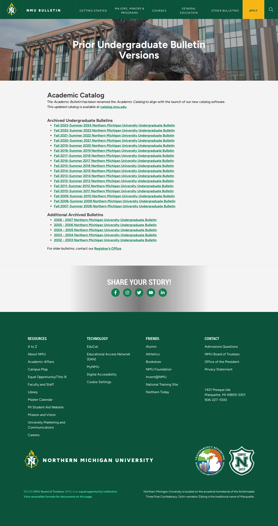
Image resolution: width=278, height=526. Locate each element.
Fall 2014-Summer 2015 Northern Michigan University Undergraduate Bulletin (114, 171)
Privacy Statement (218, 369)
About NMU (37, 354)
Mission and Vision (42, 415)
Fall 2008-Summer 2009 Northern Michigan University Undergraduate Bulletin (114, 201)
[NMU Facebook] (115, 292)
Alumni (151, 347)
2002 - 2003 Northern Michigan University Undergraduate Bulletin (105, 240)
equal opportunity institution (98, 491)
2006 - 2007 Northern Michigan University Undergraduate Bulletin (105, 220)
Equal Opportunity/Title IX (47, 377)
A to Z (32, 347)
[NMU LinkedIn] (162, 292)
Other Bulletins (225, 10)
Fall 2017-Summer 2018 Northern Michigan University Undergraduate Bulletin (114, 156)
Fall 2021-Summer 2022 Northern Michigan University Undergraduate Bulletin (114, 135)
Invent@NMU (156, 377)
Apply (253, 10)
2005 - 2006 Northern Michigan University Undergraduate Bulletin (105, 225)
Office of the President (222, 362)
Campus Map (38, 369)
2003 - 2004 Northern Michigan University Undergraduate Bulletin (105, 235)
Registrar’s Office (107, 248)
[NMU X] (139, 292)
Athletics (153, 354)
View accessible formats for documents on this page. (58, 496)
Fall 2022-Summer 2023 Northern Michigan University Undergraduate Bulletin (114, 130)
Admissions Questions (221, 347)
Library (33, 392)
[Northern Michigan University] (11, 9)
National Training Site (162, 384)
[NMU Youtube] (151, 292)
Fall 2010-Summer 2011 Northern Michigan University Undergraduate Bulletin (114, 191)
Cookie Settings (99, 382)
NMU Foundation (159, 369)
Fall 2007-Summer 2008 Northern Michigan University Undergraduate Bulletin (114, 206)
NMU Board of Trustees (222, 354)
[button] (271, 9)
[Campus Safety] (241, 460)
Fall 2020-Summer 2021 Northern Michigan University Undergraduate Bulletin (114, 140)
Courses (159, 10)
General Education (189, 10)
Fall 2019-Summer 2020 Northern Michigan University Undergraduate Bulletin (114, 146)
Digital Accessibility (102, 374)
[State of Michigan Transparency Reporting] (210, 460)
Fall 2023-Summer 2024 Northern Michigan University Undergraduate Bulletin (114, 125)
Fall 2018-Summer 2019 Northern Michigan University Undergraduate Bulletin (114, 151)
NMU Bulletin (44, 10)
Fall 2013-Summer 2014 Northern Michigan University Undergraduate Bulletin (114, 176)
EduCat (92, 347)
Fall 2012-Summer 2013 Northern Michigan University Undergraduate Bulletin (114, 181)
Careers (33, 435)
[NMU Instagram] (127, 292)
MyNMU (93, 367)
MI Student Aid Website (46, 407)
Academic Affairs (41, 362)
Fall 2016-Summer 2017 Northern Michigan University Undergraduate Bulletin (114, 161)
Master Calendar (40, 400)
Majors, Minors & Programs (130, 10)
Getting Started (93, 10)
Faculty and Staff (41, 384)
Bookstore (153, 362)
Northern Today (157, 392)
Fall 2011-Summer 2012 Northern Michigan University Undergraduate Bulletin (113, 186)
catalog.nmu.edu (113, 107)
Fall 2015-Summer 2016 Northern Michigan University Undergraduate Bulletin (114, 166)
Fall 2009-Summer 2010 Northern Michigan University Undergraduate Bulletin (114, 196)
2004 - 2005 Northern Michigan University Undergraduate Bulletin (105, 230)
